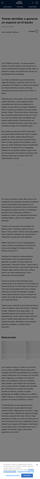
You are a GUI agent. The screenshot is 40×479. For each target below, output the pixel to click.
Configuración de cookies (13, 475)
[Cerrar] (37, 465)
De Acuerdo (27, 475)
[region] (20, 470)
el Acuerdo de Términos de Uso (25, 471)
